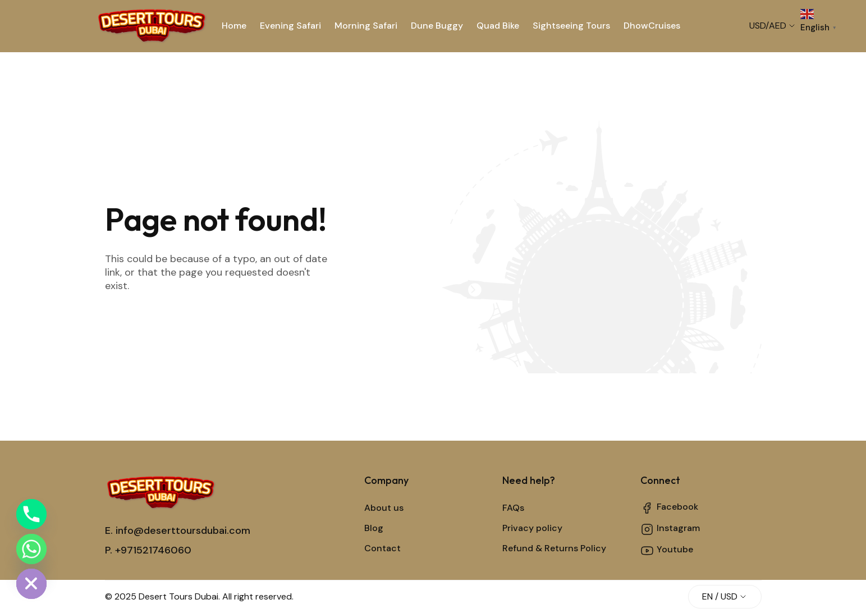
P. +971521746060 (148, 550)
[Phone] (31, 514)
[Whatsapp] (31, 549)
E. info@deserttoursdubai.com (177, 530)
